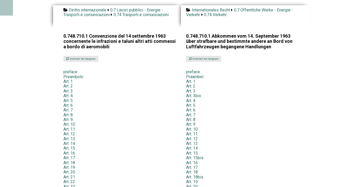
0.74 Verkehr (215, 14)
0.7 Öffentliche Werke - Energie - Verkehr (239, 12)
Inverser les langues (80, 58)
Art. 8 (68, 114)
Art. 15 (69, 148)
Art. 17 (69, 157)
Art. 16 (69, 153)
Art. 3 (68, 91)
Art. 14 (69, 143)
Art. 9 (68, 119)
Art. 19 (69, 167)
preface (70, 71)
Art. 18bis (194, 177)
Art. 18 (69, 162)
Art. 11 (69, 129)
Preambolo (73, 76)
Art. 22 (69, 181)
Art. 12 (69, 133)
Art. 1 (68, 81)
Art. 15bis (194, 157)
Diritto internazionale (87, 10)
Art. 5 (68, 100)
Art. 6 (68, 105)
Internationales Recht (211, 10)
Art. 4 (68, 95)
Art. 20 (69, 172)
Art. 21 (69, 177)
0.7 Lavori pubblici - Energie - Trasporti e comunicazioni (113, 12)
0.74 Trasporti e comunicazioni (141, 14)
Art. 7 (68, 110)
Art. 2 (68, 86)
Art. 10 (69, 124)
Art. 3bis (193, 95)
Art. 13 (69, 138)
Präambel (194, 76)
